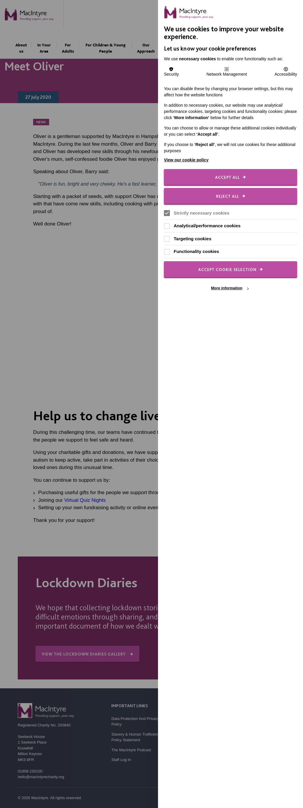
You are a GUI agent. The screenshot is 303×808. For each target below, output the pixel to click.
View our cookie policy (186, 160)
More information (226, 288)
